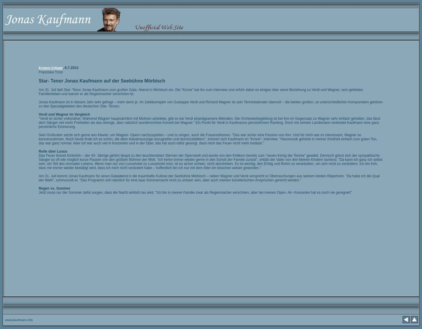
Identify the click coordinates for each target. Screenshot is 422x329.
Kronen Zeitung (51, 68)
